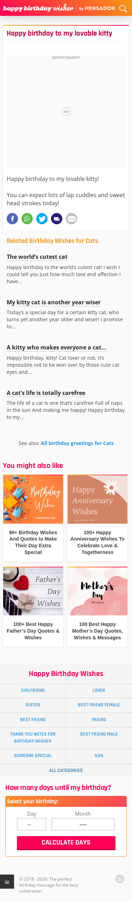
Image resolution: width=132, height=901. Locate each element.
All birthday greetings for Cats (77, 443)
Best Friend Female (99, 705)
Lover (99, 690)
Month (83, 813)
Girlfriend (33, 690)
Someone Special (33, 756)
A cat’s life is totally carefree (46, 393)
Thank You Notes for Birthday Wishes (33, 737)
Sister (33, 705)
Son (99, 756)
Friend (99, 720)
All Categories (66, 770)
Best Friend (33, 720)
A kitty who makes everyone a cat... (57, 347)
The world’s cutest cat (37, 257)
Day (32, 813)
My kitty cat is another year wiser (54, 302)
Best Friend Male (99, 734)
